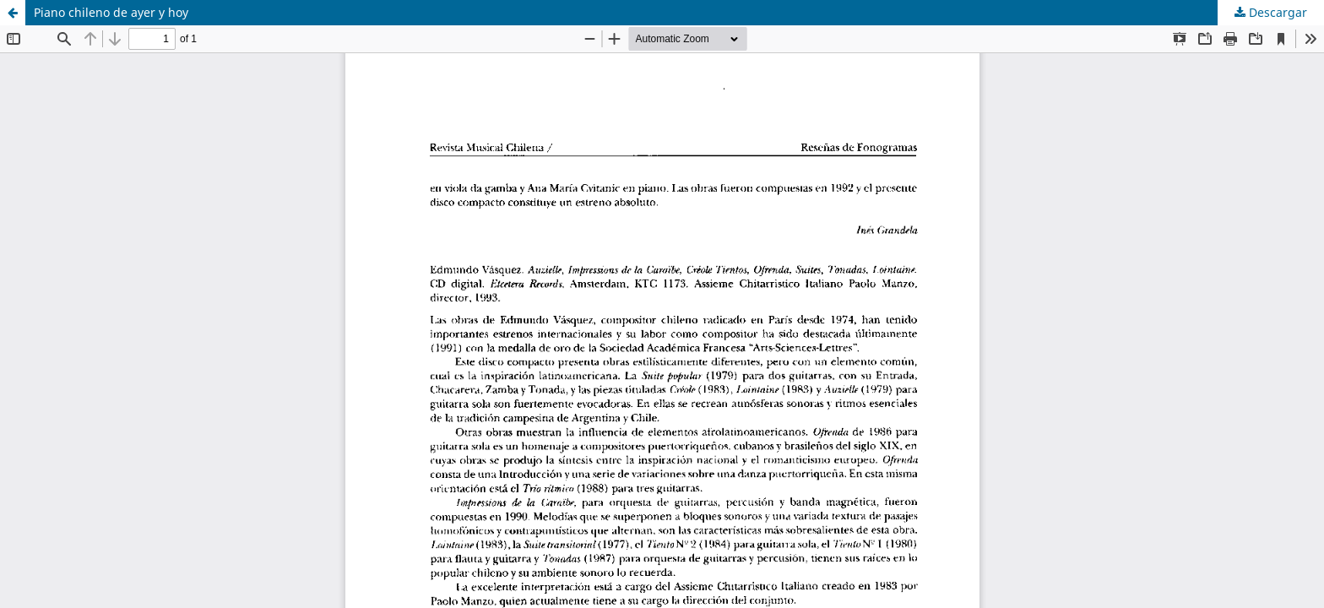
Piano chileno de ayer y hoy (111, 12)
